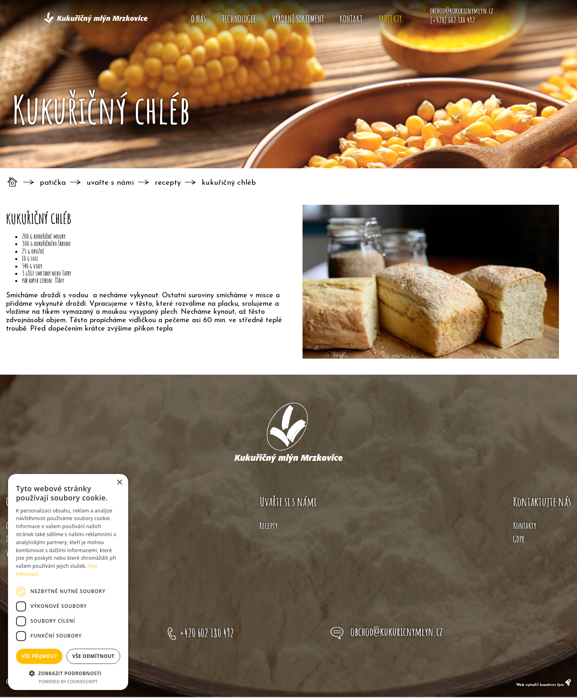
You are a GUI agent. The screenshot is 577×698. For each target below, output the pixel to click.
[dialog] (68, 582)
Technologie (239, 19)
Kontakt (350, 19)
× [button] (119, 483)
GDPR (519, 539)
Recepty (168, 183)
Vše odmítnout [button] (93, 656)
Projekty (390, 19)
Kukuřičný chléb (229, 183)
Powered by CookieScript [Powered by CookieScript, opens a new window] (68, 681)
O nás (198, 19)
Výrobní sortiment (298, 19)
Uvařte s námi (110, 183)
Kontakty (524, 525)
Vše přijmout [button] (39, 656)
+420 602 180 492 (207, 632)
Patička (53, 183)
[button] (68, 672)
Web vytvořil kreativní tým (543, 685)
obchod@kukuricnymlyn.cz (397, 631)
